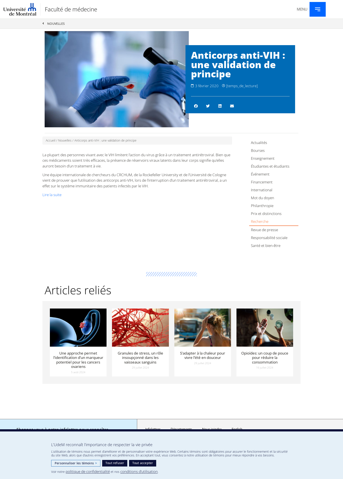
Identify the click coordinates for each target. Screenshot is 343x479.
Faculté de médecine (71, 9)
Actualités (259, 142)
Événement (260, 174)
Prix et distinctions (266, 213)
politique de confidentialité (88, 471)
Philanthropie (262, 205)
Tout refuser (114, 463)
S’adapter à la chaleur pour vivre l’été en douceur (202, 355)
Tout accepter (142, 463)
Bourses (258, 150)
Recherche (259, 221)
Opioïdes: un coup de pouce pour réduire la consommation (264, 358)
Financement (262, 182)
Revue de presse (264, 229)
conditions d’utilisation (139, 471)
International (261, 190)
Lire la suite (51, 194)
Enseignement (263, 158)
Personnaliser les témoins (76, 463)
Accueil (50, 140)
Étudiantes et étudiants (270, 166)
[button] (196, 106)
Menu (302, 9)
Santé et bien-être (265, 245)
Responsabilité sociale (269, 237)
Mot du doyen (262, 197)
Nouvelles (65, 140)
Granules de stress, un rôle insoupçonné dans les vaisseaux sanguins (140, 358)
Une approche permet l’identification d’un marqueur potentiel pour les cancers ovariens (78, 360)
